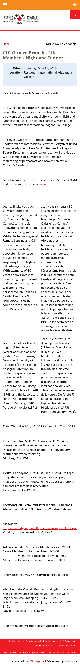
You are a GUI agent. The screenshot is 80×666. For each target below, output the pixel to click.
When (17, 68)
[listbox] (61, 44)
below (42, 184)
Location (16, 72)
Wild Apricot (37, 661)
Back (6, 43)
